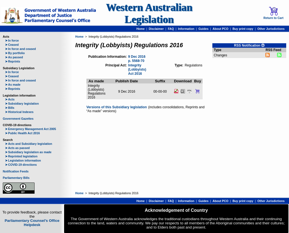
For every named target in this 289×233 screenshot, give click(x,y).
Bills (9, 107)
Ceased (12, 44)
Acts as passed (17, 148)
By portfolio (15, 53)
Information (186, 28)
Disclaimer (156, 28)
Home (140, 28)
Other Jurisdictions (271, 28)
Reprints (12, 61)
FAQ (171, 28)
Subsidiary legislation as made (28, 152)
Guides (203, 28)
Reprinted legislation (21, 156)
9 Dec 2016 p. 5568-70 (136, 59)
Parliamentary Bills (16, 177)
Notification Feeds (15, 171)
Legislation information (23, 160)
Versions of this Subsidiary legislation (116, 107)
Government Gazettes (18, 118)
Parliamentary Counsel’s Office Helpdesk (32, 222)
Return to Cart (273, 13)
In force (12, 40)
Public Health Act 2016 (22, 133)
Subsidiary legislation (22, 103)
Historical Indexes (19, 112)
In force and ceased (20, 49)
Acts (9, 99)
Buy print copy (242, 28)
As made (12, 84)
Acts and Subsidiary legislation (28, 143)
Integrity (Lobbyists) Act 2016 (137, 69)
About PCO (221, 28)
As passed (14, 57)
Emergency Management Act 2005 (30, 129)
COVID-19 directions (21, 164)
